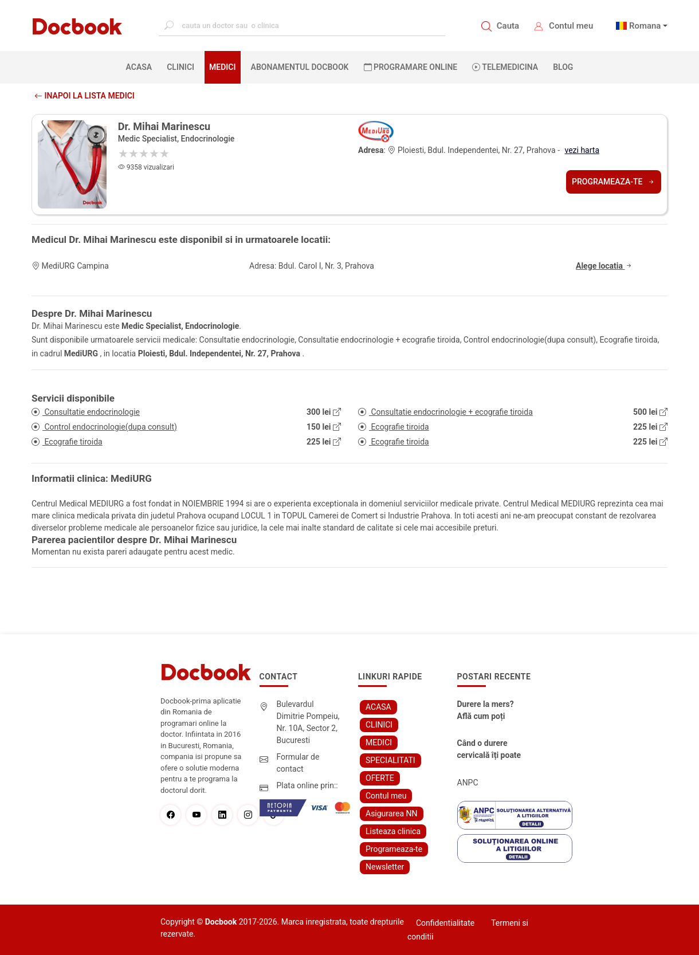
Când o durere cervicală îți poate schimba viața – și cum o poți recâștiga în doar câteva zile (490, 749)
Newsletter (385, 866)
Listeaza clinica (393, 831)
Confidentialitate (445, 923)
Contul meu (571, 26)
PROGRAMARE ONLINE (411, 67)
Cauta (508, 26)
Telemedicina (505, 67)
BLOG (563, 67)
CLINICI (180, 67)
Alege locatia (604, 265)
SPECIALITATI (390, 760)
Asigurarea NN (392, 813)
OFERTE (380, 778)
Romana (645, 26)
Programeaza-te (613, 181)
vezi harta (581, 150)
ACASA (141, 66)
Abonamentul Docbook (300, 67)
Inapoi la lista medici (84, 95)
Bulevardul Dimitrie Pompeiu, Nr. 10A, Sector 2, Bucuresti (308, 722)
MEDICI (222, 67)
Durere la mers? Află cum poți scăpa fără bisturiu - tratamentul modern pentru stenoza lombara (490, 710)
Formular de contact (298, 762)
